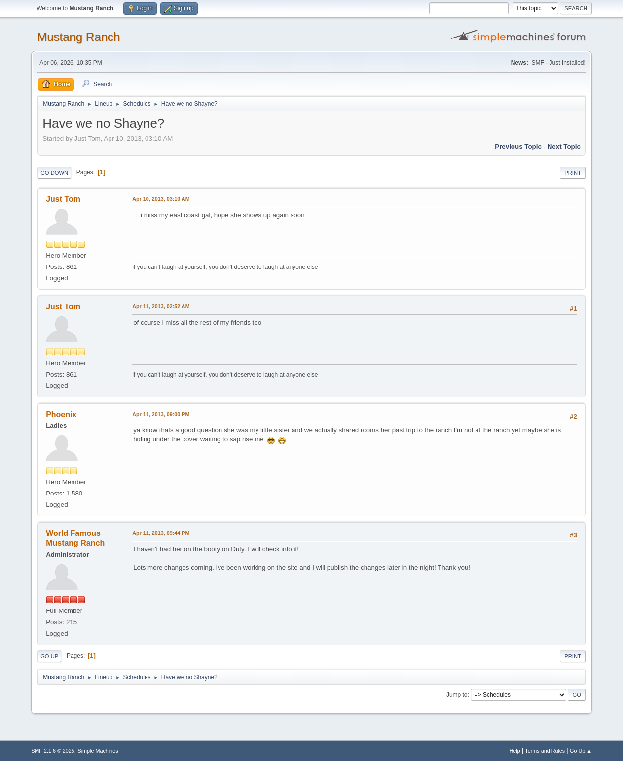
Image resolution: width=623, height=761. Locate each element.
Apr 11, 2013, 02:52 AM (160, 306)
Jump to (457, 694)
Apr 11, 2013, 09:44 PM (160, 533)
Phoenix (61, 414)
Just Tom (63, 199)
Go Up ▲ (581, 751)
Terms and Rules (545, 751)
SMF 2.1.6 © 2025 (52, 751)
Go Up (49, 656)
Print (572, 173)
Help (514, 751)
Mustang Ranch (78, 36)
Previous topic (518, 146)
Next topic (564, 146)
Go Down (54, 173)
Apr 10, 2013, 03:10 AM (160, 199)
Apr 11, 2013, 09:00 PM (160, 414)
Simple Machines (97, 751)
